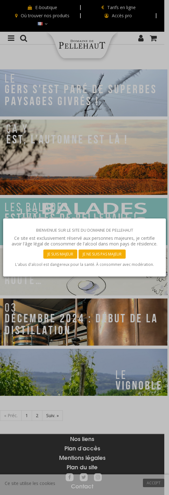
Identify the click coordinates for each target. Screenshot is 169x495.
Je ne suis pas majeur (102, 254)
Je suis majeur (60, 254)
